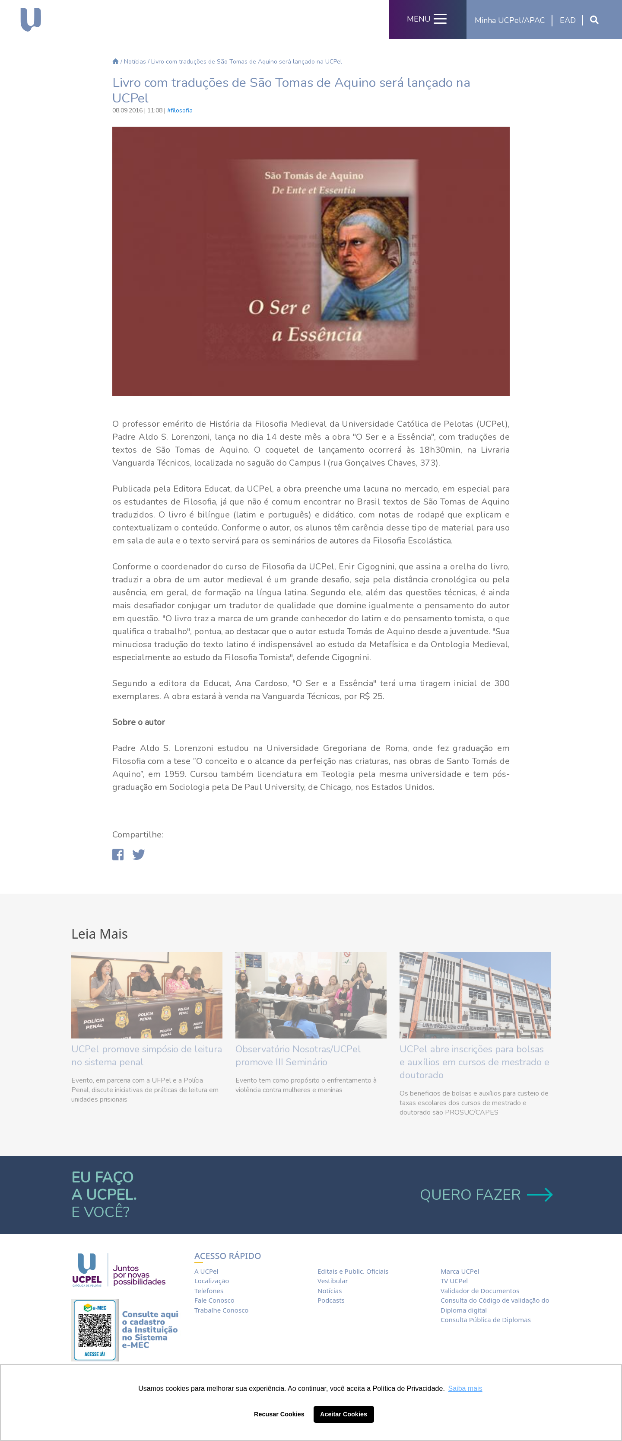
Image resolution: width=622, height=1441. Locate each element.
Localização (211, 1280)
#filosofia (180, 110)
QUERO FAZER (485, 1195)
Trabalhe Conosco (221, 1310)
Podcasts (331, 1300)
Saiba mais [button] (465, 1388)
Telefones (208, 1290)
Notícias (135, 62)
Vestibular (332, 1280)
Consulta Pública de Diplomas (486, 1319)
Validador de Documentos (480, 1290)
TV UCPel (454, 1280)
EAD (568, 20)
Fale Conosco (214, 1300)
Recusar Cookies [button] (279, 1414)
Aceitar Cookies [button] (343, 1414)
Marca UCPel (460, 1271)
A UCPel (206, 1271)
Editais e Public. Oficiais (352, 1271)
